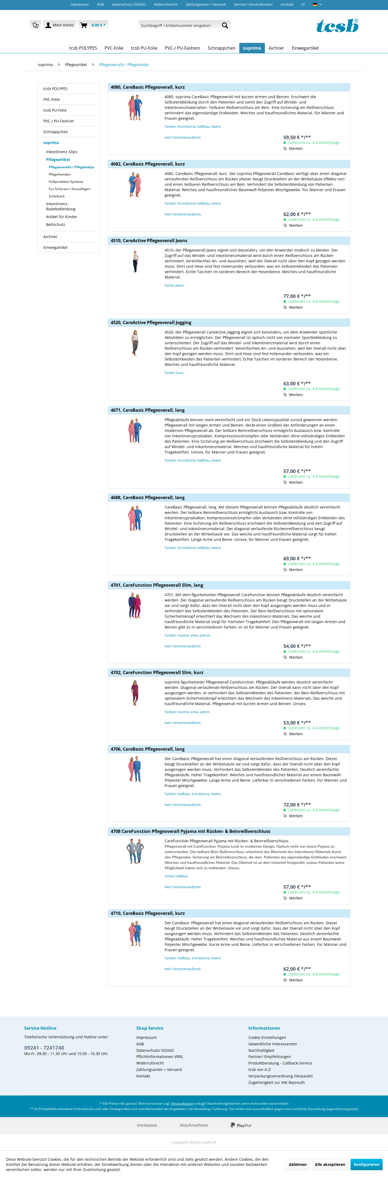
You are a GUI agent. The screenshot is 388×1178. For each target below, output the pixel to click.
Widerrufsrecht (166, 4)
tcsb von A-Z (259, 1069)
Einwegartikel (55, 247)
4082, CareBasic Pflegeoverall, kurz (148, 164)
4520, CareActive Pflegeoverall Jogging (151, 322)
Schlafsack (57, 196)
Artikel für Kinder (61, 216)
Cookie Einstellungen (267, 1037)
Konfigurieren (366, 1164)
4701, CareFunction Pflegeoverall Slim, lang (157, 585)
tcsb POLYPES (55, 88)
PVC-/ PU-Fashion (58, 120)
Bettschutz (55, 224)
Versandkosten (182, 1103)
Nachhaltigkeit (261, 1050)
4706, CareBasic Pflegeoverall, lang (148, 749)
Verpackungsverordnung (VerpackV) (280, 1076)
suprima (51, 142)
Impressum (80, 4)
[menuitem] (35, 25)
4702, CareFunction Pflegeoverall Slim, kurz (157, 672)
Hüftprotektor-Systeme (66, 181)
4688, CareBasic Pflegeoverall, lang (148, 497)
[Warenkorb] (93, 25)
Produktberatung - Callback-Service (280, 1063)
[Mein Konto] (60, 25)
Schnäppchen (55, 131)
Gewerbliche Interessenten (272, 1043)
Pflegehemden (60, 174)
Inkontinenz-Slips (61, 151)
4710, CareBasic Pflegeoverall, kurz (148, 913)
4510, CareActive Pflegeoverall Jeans (149, 240)
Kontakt (287, 4)
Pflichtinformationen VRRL (159, 1056)
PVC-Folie (51, 99)
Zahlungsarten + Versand (206, 4)
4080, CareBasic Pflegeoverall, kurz (148, 87)
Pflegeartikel (58, 159)
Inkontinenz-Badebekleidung (60, 206)
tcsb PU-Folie (55, 110)
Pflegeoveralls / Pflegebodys (71, 167)
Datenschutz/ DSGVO (129, 4)
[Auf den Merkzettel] (293, 148)
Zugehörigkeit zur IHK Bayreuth (276, 1082)
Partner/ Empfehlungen (269, 1056)
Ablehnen (298, 1164)
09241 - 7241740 (44, 1047)
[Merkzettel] (35, 25)
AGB (100, 4)
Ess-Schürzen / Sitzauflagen (69, 189)
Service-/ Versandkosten (253, 4)
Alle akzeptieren (330, 1164)
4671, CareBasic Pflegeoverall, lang (148, 410)
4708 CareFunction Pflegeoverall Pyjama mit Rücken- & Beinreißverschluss (190, 831)
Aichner (50, 236)
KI (303, 4)
